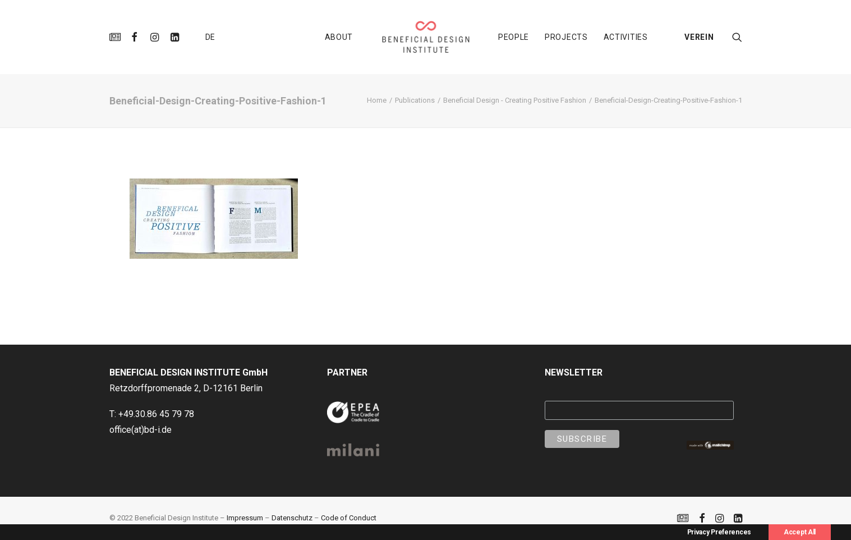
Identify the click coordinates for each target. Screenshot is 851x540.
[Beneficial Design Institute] (425, 37)
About (339, 37)
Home (377, 100)
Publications (415, 100)
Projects (566, 37)
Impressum (245, 518)
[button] (117, 37)
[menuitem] (117, 37)
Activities (626, 37)
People (513, 37)
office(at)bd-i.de (140, 429)
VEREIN (699, 37)
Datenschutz (292, 518)
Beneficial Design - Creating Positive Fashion (514, 100)
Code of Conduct (348, 518)
